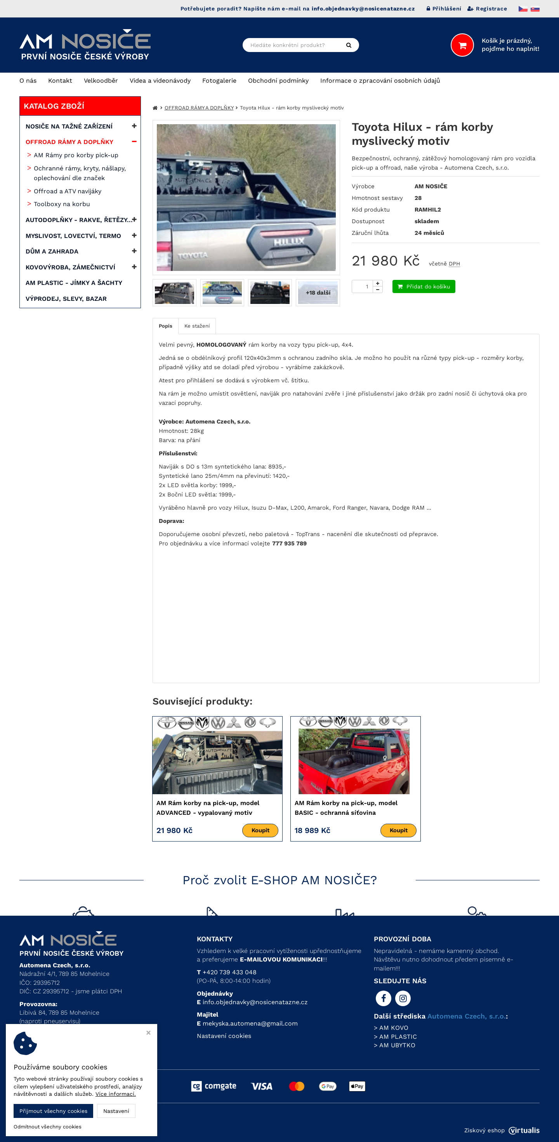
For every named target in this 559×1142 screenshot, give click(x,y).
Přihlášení (444, 8)
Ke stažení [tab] (197, 326)
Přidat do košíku (424, 286)
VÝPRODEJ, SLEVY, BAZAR (66, 298)
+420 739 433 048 (230, 972)
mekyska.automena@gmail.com (250, 1023)
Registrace (487, 8)
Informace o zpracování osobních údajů (380, 80)
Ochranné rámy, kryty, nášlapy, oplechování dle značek (80, 173)
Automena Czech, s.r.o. (466, 1016)
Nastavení (116, 1111)
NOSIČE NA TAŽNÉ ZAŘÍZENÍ (69, 126)
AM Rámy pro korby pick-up (76, 155)
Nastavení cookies (224, 1036)
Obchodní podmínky (278, 80)
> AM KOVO (391, 1027)
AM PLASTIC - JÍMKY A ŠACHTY (74, 282)
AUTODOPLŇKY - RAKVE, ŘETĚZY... (79, 220)
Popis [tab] (165, 326)
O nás (27, 80)
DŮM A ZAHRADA (52, 251)
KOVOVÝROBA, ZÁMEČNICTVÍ (70, 267)
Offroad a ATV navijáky (67, 191)
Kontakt (60, 80)
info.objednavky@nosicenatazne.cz (255, 1002)
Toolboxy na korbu (62, 204)
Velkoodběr (101, 80)
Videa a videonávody (160, 80)
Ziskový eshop (502, 1130)
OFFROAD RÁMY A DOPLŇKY (69, 142)
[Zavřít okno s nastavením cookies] (148, 1033)
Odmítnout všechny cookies (48, 1127)
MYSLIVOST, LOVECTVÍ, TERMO (73, 236)
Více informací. (115, 1094)
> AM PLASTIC (395, 1036)
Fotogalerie (219, 80)
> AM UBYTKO (394, 1045)
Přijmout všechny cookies (53, 1111)
